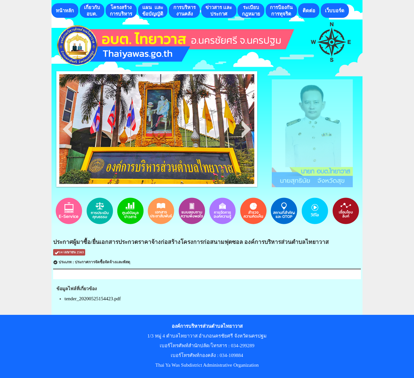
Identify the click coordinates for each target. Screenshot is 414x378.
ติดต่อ (309, 10)
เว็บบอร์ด (334, 10)
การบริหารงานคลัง (184, 11)
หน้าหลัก (65, 10)
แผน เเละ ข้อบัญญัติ (152, 11)
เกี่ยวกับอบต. (92, 11)
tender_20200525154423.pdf (92, 298)
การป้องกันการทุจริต (281, 11)
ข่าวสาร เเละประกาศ (218, 11)
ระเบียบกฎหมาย (251, 11)
